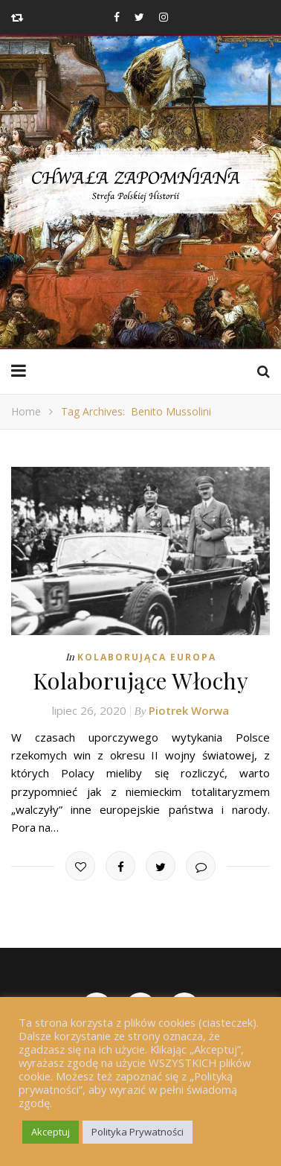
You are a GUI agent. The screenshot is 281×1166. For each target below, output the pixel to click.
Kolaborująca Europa (146, 657)
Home (26, 411)
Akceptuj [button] (50, 1131)
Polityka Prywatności (137, 1131)
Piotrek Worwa (189, 710)
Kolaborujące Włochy (141, 680)
